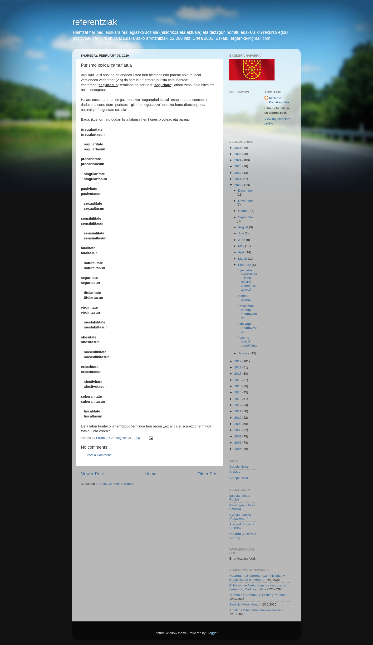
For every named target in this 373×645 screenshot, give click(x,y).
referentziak (94, 22)
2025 (238, 154)
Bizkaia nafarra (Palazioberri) (240, 516)
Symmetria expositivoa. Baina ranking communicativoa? (247, 279)
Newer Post (92, 473)
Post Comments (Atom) (117, 484)
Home (151, 473)
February (245, 265)
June (242, 240)
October (244, 211)
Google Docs (238, 478)
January (244, 353)
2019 (238, 361)
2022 (238, 172)
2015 (238, 386)
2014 (238, 392)
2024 (238, 160)
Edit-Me (234, 472)
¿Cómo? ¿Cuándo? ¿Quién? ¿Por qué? (258, 595)
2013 (238, 399)
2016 (238, 380)
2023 (238, 166)
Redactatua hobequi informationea (247, 311)
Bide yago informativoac (247, 327)
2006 (238, 442)
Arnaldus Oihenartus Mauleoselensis (255, 610)
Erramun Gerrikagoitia (279, 100)
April (241, 252)
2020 (238, 185)
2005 (238, 449)
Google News (239, 466)
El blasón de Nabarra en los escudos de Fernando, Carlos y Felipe (257, 587)
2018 (238, 367)
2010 (238, 417)
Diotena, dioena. (244, 297)
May (241, 246)
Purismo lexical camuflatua (247, 341)
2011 (238, 411)
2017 (238, 373)
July (241, 233)
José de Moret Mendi (244, 604)
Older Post (208, 473)
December (245, 190)
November (245, 201)
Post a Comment (99, 455)
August (243, 227)
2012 (238, 405)
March (243, 258)
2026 (238, 147)
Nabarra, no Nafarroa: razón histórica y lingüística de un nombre (257, 577)
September (246, 217)
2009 (238, 424)
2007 (238, 436)
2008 (238, 430)
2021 (238, 179)
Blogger (211, 633)
